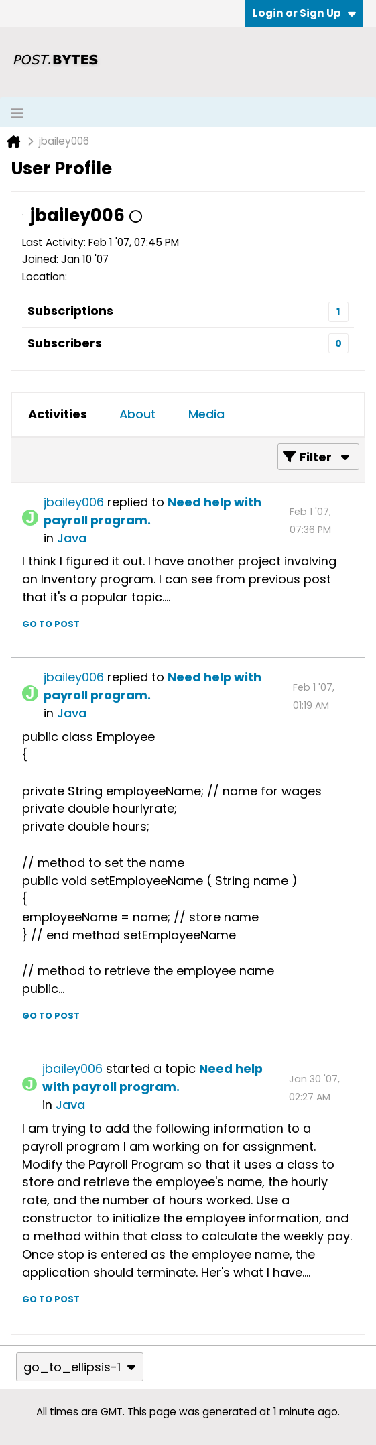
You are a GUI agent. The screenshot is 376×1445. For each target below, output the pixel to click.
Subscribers (64, 343)
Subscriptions (70, 310)
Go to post (51, 624)
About (137, 414)
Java (71, 538)
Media (206, 414)
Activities (57, 414)
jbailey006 (74, 502)
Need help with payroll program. (152, 1077)
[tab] (57, 414)
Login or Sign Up (304, 13)
